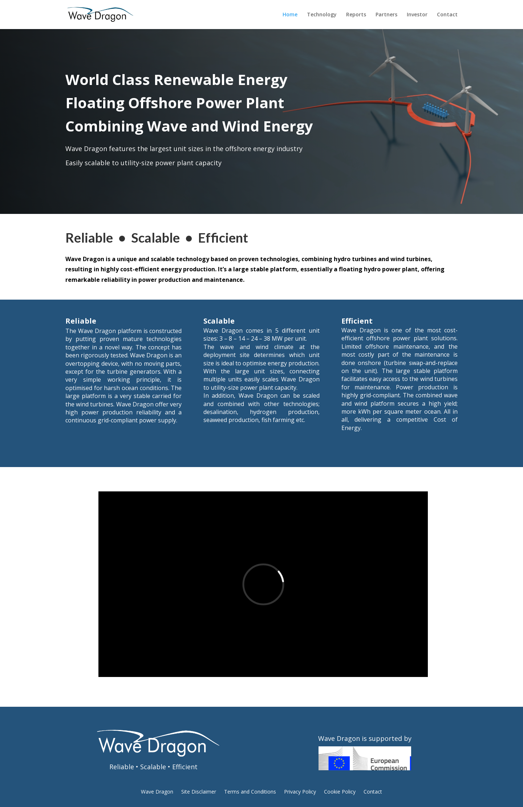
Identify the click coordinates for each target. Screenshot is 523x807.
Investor (417, 15)
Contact (447, 15)
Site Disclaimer (198, 792)
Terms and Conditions (250, 792)
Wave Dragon (157, 792)
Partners (386, 15)
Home (290, 15)
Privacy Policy (300, 792)
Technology (322, 15)
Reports (356, 15)
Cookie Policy (340, 792)
